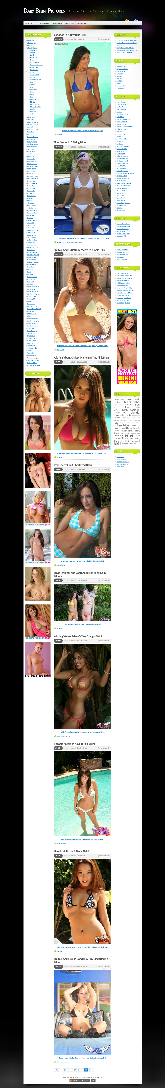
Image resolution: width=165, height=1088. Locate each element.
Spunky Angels (82, 254)
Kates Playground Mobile (125, 293)
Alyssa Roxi (31, 117)
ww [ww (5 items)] (135, 443)
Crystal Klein (31, 171)
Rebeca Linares (32, 314)
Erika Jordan (31, 191)
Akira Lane (30, 40)
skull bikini (60, 951)
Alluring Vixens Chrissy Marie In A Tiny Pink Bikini (82, 357)
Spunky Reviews (122, 193)
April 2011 (120, 81)
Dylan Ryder (31, 181)
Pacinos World (32, 306)
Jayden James (31, 235)
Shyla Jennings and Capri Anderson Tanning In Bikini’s (80, 574)
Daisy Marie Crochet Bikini (125, 48)
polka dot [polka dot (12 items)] (135, 425)
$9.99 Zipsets (121, 102)
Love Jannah (31, 279)
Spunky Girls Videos (123, 234)
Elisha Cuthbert (32, 183)
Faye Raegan (31, 196)
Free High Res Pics (123, 464)
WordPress (98, 1077)
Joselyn (32, 82)
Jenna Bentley (34, 75)
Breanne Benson (32, 137)
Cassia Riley (31, 151)
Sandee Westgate (33, 321)
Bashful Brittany (32, 129)
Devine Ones (121, 134)
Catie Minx (120, 117)
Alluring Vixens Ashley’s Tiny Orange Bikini (78, 636)
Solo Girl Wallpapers (123, 185)
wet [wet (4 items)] (133, 441)
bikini (58, 1062)
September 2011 (122, 69)
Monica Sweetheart (33, 294)
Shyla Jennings (32, 331)
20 (68, 1070)
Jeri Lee (32, 77)
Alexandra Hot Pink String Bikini (127, 40)
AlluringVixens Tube (123, 224)
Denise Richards (32, 176)
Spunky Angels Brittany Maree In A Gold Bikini (80, 250)
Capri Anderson (82, 580)
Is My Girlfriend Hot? (123, 163)
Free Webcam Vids (123, 146)
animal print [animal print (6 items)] (119, 399)
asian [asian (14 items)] (128, 399)
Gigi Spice (30, 203)
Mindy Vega (31, 289)
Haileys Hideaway (33, 210)
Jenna (32, 72)
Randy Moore (31, 311)
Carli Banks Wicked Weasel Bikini (127, 50)
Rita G (29, 316)
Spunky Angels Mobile (124, 298)
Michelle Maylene (33, 286)
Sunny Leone (31, 341)
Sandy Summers (32, 326)
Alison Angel (31, 43)
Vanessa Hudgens (33, 360)
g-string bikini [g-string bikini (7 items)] (126, 420)
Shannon (33, 112)
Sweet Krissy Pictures (123, 203)
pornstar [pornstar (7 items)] (132, 428)
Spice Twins (31, 336)
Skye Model (82, 147)
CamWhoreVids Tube (124, 226)
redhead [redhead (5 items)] (117, 430)
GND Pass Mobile (122, 285)
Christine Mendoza (36, 65)
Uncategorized (32, 355)
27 (75, 1070)
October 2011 (121, 66)
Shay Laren (31, 328)
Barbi (32, 55)
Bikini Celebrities (122, 250)
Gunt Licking (121, 154)
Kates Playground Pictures (125, 173)
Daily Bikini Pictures (44, 10)
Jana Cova (30, 223)
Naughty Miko (81, 856)
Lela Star (30, 269)
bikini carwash (61, 242)
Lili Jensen (30, 274)
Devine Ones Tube (123, 229)
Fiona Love (30, 198)
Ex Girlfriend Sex (122, 139)
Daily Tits (120, 131)
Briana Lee (33, 57)
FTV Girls (30, 201)
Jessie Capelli (31, 245)
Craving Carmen (122, 124)
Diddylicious (121, 136)
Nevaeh (29, 301)
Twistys (29, 350)
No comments (104, 39)
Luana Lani (30, 282)
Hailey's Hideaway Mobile (125, 290)
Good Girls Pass (122, 151)
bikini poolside (61, 843)
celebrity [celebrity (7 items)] (117, 418)
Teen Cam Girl (121, 236)
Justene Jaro (34, 84)
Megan (32, 102)
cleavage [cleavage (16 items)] (126, 417)
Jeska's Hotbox (121, 168)
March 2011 (121, 83)
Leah (31, 97)
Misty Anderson (32, 291)
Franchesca (34, 70)
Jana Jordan (31, 225)
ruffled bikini (61, 565)
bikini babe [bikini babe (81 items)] (131, 402)
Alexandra (33, 50)
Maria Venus (34, 99)
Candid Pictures (32, 144)
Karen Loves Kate (33, 247)
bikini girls (60, 628)
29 (82, 1070)
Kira (31, 87)
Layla (32, 94)
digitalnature (81, 1077)
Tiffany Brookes (32, 348)
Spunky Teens (121, 195)
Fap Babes (120, 141)
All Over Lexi (31, 45)
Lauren (32, 92)
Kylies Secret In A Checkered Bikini (73, 465)
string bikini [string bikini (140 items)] (124, 436)
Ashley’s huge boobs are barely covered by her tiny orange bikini (82, 732)
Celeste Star (31, 159)
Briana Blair (31, 139)
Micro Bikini (120, 467)
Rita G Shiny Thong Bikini (125, 53)
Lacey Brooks (31, 264)
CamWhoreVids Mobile (124, 276)
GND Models (31, 205)
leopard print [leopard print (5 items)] (124, 423)
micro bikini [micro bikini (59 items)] (122, 425)
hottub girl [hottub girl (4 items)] (136, 420)
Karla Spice (31, 250)
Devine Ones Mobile (123, 280)
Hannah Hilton (32, 213)
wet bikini (60, 135)
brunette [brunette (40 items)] (119, 415)
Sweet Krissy (31, 343)
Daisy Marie (34, 67)
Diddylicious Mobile (123, 283)
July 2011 (120, 74)
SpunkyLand (121, 198)
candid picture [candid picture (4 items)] (136, 415)
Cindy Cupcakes (122, 122)
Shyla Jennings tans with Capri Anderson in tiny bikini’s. (82, 625)
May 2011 (120, 78)
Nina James (31, 304)
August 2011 (121, 71)
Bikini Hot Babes (122, 459)
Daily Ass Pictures (122, 129)
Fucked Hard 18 (122, 149)
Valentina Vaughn (33, 358)
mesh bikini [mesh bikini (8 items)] (135, 423)
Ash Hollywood (32, 127)
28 (79, 1070)
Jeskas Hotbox (32, 240)
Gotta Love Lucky (33, 208)
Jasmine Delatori (32, 230)
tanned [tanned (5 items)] (138, 436)
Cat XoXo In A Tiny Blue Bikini (70, 35)
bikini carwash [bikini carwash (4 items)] (119, 405)
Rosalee (32, 109)
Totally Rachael (122, 205)
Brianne (32, 60)
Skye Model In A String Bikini (70, 142)
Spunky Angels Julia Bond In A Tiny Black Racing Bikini (81, 960)
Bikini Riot (30, 132)
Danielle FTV (31, 173)
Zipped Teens (121, 210)
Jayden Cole (31, 232)
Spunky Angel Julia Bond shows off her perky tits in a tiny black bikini (82, 1058)
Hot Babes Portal (122, 161)
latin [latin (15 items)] (116, 423)
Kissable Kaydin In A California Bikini (74, 744)
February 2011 (121, 86)
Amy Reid (30, 119)
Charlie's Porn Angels (123, 119)
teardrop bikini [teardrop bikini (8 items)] (127, 438)
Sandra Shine (31, 323)
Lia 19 (29, 272)
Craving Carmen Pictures (125, 126)
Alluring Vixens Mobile (124, 273)
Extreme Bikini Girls (123, 462)
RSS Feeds (76, 1081)
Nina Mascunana (35, 107)
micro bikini (60, 736)
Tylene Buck (31, 353)
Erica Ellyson (31, 188)
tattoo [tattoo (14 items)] (117, 438)
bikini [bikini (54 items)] (118, 402)
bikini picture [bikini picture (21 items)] (127, 407)
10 (65, 1070)
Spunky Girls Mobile (123, 300)
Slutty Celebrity (122, 259)
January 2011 (121, 88)
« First (57, 1070)
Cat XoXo (81, 39)
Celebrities (30, 156)
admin (73, 39)
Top (93, 1081)
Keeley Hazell (121, 257)
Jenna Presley (31, 237)
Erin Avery (30, 193)
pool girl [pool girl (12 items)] (118, 428)
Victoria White (32, 363)
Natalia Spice (31, 296)
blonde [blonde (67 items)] (135, 412)
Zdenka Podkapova (33, 365)
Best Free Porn (121, 109)
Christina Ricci (32, 164)
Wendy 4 (120, 208)
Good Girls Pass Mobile (124, 288)
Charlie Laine (31, 161)
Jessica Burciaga (35, 80)
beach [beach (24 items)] (136, 399)
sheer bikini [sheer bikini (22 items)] (127, 430)
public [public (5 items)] (138, 428)
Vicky (32, 114)
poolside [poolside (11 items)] (125, 428)
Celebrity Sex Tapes (123, 252)
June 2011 (120, 76)
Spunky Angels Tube (123, 231)
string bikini (70, 242)
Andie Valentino (32, 122)
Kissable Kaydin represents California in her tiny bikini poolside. (82, 840)
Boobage (119, 112)
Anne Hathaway (32, 124)
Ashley (32, 53)
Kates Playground (33, 255)
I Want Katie (31, 215)
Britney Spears (32, 142)
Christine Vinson (32, 166)
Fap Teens (120, 144)
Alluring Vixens (82, 362)
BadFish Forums (122, 107)
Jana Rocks (30, 228)
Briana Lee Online (122, 114)
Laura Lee (33, 89)
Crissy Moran (31, 169)
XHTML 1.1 (85, 1081)
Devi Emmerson (32, 178)
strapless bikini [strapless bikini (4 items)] (135, 433)
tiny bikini (68, 736)
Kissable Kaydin (82, 748)
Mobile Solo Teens (123, 295)
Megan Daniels (35, 104)
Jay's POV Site (121, 166)
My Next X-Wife (122, 176)
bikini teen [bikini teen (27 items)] (121, 412)
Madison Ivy (31, 284)
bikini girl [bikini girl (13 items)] (128, 404)
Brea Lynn (30, 134)
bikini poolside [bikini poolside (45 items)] (130, 410)
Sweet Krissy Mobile (123, 303)
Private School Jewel (34, 309)
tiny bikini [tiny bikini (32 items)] (126, 441)
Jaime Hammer (32, 220)
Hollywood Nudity (123, 158)
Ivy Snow (30, 218)
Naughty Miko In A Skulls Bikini (71, 851)
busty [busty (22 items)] (128, 415)
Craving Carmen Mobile (124, 278)
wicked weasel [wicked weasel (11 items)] (127, 443)
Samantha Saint (32, 318)
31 (89, 1070)
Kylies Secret (81, 469)
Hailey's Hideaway (123, 156)
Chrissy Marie (34, 62)
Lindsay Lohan (32, 277)
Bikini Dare (120, 457)
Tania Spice (31, 345)
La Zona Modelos (33, 262)
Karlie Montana (32, 252)
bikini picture (65, 1062)
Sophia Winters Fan (123, 188)
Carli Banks (31, 149)
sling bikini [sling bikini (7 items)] (125, 433)
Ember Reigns (31, 186)
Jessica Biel (31, 242)
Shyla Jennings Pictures (124, 183)
